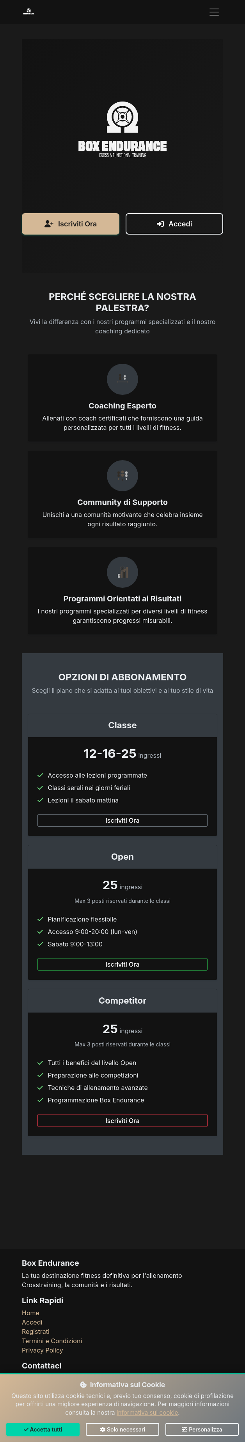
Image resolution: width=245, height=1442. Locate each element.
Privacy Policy (42, 1350)
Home (30, 1313)
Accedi (174, 297)
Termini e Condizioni (52, 1341)
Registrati (36, 1331)
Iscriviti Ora (70, 297)
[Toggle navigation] (214, 12)
